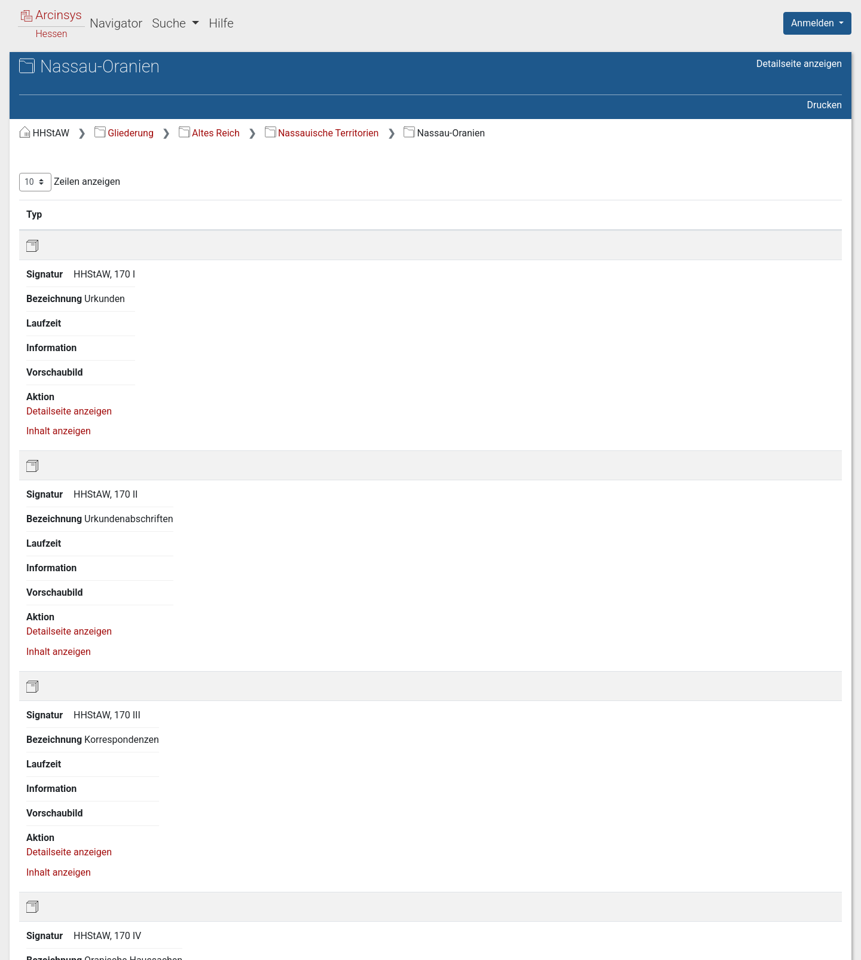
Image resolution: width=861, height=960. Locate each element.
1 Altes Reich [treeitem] (69, 146)
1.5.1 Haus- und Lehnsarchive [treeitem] (96, 254)
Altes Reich (410, 133)
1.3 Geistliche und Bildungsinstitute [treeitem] (90, 195)
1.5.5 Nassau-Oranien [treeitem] (108, 321)
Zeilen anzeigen (270, 182)
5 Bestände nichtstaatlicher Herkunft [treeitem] (99, 460)
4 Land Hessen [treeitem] (72, 439)
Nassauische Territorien (523, 133)
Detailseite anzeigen (799, 63)
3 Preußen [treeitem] (62, 424)
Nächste (775, 883)
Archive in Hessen (66, 68)
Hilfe (221, 23)
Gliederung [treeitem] (52, 131)
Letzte (821, 883)
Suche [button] (170, 23)
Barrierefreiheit (733, 944)
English (27, 935)
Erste (614, 883)
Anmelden (813, 23)
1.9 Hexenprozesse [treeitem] (92, 395)
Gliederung (325, 133)
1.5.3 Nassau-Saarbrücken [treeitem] (118, 292)
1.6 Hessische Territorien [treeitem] (105, 336)
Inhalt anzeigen (784, 279)
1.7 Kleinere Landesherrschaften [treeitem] (86, 357)
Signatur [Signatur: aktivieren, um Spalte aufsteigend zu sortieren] (290, 214)
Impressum (821, 944)
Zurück (654, 883)
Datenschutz (641, 944)
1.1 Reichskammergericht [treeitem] (106, 160)
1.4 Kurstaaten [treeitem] (83, 219)
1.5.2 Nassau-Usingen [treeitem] (109, 277)
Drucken (824, 105)
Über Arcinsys (552, 944)
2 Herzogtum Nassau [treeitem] (86, 410)
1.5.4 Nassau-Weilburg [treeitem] (110, 307)
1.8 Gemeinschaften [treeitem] (94, 380)
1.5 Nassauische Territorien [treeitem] (110, 234)
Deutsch (72, 935)
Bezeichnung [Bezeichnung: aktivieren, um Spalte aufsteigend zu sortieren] (380, 214)
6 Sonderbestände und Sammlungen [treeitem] (89, 489)
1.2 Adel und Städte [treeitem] (93, 175)
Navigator (116, 23)
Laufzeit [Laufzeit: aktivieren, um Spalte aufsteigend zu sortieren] (548, 214)
